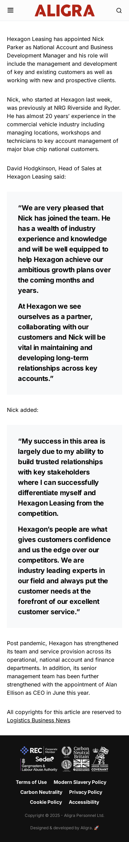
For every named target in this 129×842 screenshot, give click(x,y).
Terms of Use (31, 782)
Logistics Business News (38, 720)
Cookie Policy (46, 802)
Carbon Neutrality (41, 792)
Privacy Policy (85, 792)
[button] (10, 10)
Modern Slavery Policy (80, 782)
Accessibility (84, 802)
